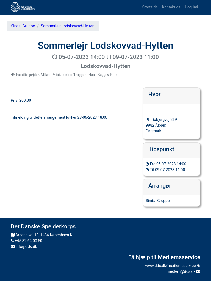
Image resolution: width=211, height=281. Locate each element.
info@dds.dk (24, 246)
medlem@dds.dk (183, 271)
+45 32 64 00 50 (26, 241)
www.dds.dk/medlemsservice (172, 265)
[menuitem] (150, 7)
